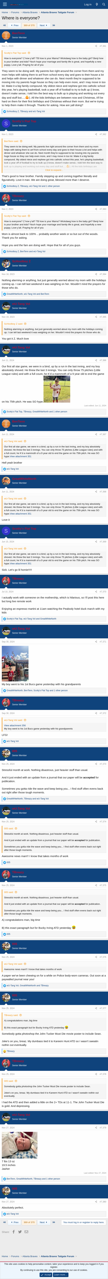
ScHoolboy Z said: (13, 323)
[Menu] (5, 4)
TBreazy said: (11, 1015)
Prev (14, 25)
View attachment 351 (20, 456)
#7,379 (103, 1127)
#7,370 (103, 591)
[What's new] (96, 4)
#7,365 (103, 317)
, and (26, 111)
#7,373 (103, 764)
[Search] (103, 4)
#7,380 (103, 1202)
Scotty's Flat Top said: (15, 53)
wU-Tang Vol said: (13, 441)
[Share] (96, 46)
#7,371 (103, 641)
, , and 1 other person (33, 186)
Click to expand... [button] (54, 170)
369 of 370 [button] (29, 25)
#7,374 (103, 821)
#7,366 (103, 360)
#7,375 (103, 885)
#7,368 (103, 491)
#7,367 (103, 434)
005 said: (9, 828)
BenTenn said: (11, 141)
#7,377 (103, 1008)
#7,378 (103, 1074)
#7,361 (103, 46)
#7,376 (103, 957)
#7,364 (103, 274)
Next (44, 25)
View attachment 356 (15, 725)
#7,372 (103, 713)
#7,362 (103, 134)
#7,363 (103, 209)
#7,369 (103, 541)
